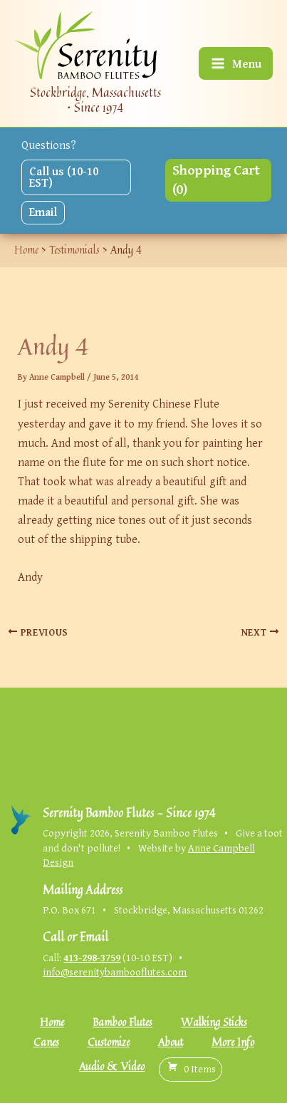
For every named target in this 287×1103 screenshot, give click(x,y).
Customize (109, 1042)
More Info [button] (233, 1042)
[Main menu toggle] (236, 64)
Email (43, 211)
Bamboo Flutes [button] (122, 1022)
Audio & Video (112, 1066)
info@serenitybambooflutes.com (115, 971)
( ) (191, 1069)
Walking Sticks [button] (214, 1022)
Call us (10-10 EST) (63, 176)
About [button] (170, 1042)
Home (52, 1022)
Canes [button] (46, 1042)
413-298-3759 (91, 957)
